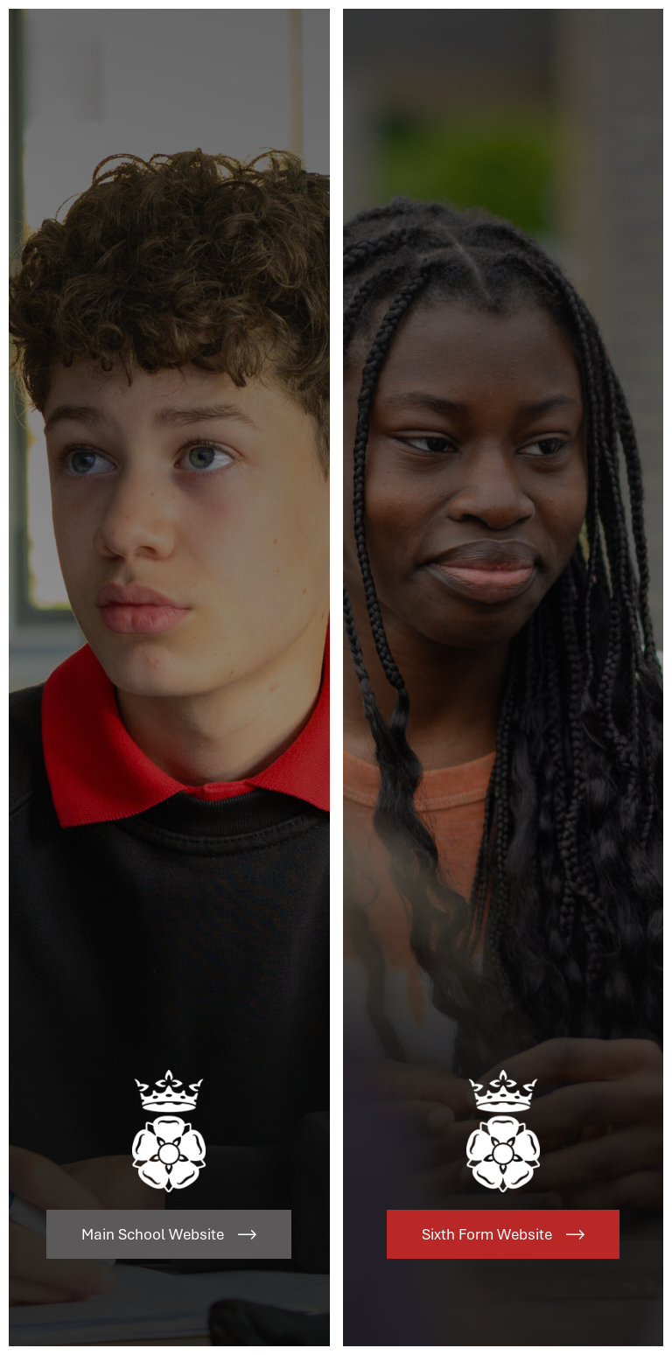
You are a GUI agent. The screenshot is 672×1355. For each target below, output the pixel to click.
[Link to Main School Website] (169, 677)
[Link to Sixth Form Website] (503, 677)
